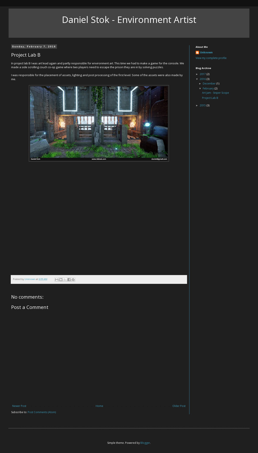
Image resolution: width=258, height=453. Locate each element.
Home (99, 406)
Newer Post (19, 406)
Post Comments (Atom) (42, 412)
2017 (203, 74)
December (209, 83)
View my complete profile (211, 58)
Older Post (179, 406)
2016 (203, 79)
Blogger (145, 443)
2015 (203, 105)
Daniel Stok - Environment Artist (129, 19)
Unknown (206, 52)
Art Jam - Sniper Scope (215, 93)
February (208, 88)
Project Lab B (210, 98)
